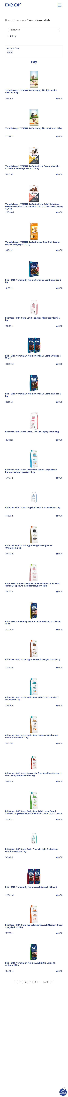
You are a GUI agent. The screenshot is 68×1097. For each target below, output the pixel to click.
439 (46, 982)
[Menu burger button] (59, 5)
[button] (34, 35)
